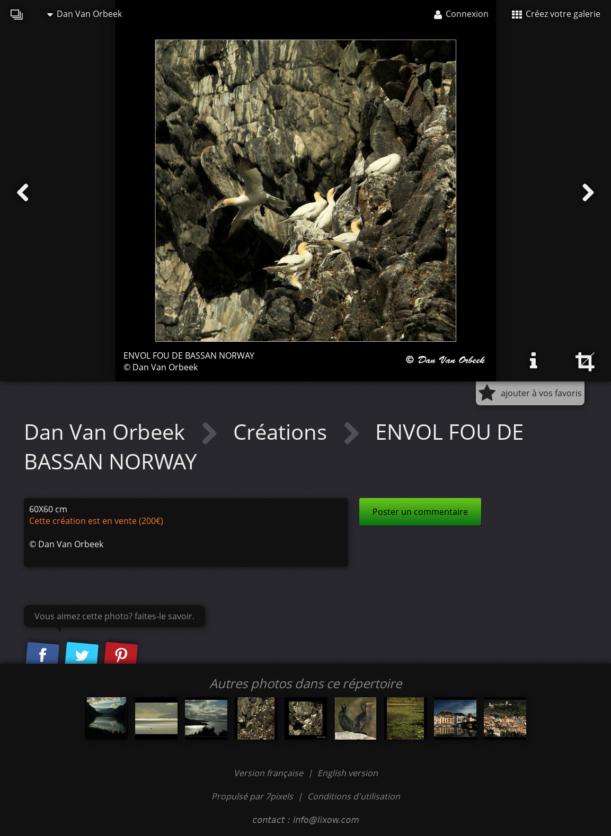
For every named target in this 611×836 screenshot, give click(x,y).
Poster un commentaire (420, 512)
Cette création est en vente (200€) (96, 521)
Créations (282, 431)
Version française (269, 773)
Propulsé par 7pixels (252, 796)
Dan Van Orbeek (84, 14)
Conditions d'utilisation (353, 796)
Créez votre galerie (556, 14)
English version (347, 773)
